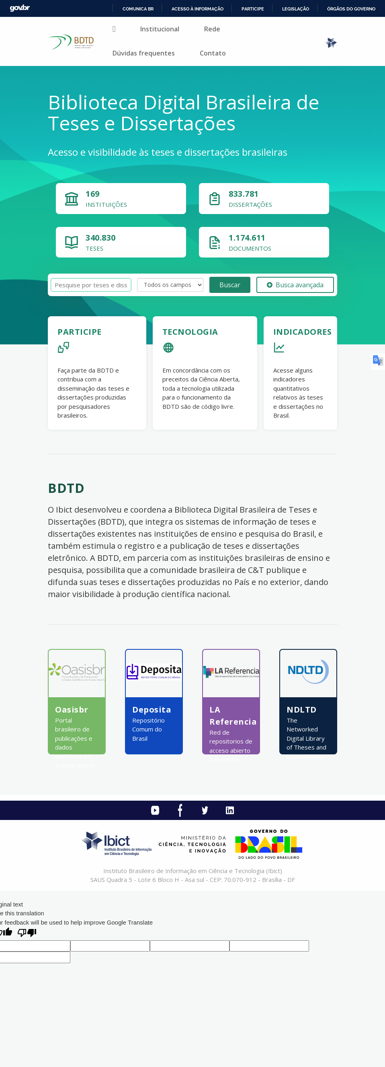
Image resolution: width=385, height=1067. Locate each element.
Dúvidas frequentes (144, 53)
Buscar (229, 284)
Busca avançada (295, 284)
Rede (212, 29)
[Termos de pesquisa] (91, 285)
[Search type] (170, 285)
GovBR (20, 8)
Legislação (295, 8)
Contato (213, 53)
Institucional (159, 29)
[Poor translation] (27, 933)
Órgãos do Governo (351, 8)
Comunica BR (138, 8)
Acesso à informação (197, 8)
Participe (253, 8)
